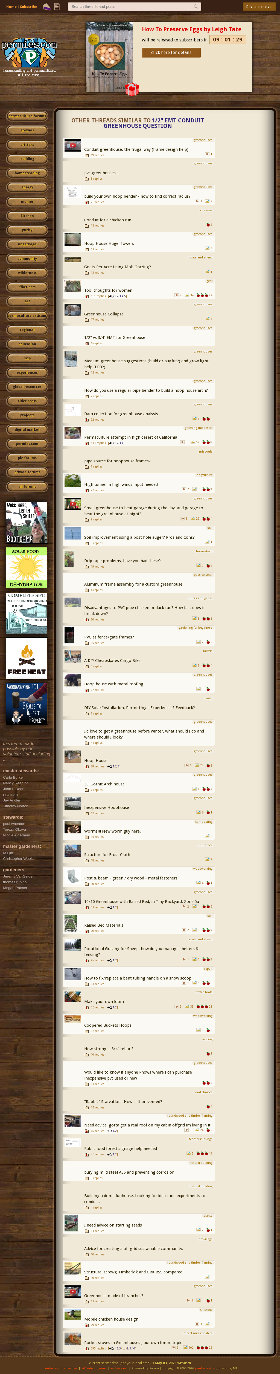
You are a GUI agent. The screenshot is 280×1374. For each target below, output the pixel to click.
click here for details (171, 52)
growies (27, 130)
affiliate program (94, 1368)
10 (133, 1348)
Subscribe (28, 7)
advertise (70, 1368)
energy (27, 187)
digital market (27, 430)
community (27, 259)
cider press (27, 401)
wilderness (27, 273)
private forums (27, 472)
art (27, 301)
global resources (27, 387)
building (27, 159)
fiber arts (27, 287)
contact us (51, 1368)
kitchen (27, 216)
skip (27, 358)
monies (27, 202)
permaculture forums (27, 116)
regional (27, 330)
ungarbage (27, 244)
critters (27, 145)
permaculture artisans (27, 316)
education (27, 344)
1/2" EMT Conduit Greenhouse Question (154, 123)
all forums (27, 487)
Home (11, 7)
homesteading (27, 173)
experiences (27, 373)
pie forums (27, 458)
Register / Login (259, 7)
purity (27, 230)
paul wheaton (205, 1368)
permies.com (27, 444)
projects (27, 415)
